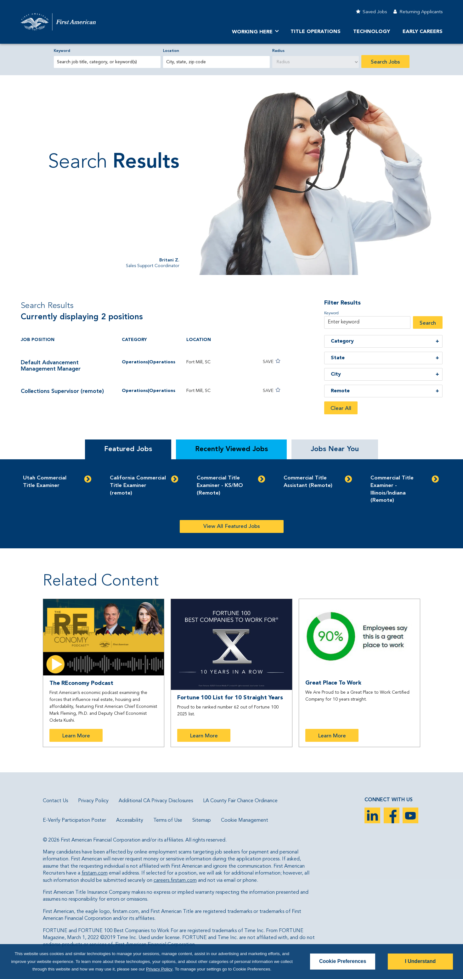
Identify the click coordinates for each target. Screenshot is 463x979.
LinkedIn (372, 815)
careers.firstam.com (175, 880)
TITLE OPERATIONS (316, 31)
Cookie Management (244, 820)
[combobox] (216, 62)
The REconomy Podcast (81, 683)
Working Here (252, 32)
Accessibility (129, 820)
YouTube (410, 815)
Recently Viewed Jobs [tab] (231, 449)
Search (428, 323)
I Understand (420, 961)
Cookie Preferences (342, 961)
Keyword (62, 51)
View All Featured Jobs (231, 526)
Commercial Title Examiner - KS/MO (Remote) (220, 485)
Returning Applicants (421, 12)
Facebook (391, 815)
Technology (371, 31)
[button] (266, 361)
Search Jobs (385, 62)
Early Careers (423, 31)
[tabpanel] (231, 503)
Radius (278, 51)
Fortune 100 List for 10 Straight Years (230, 698)
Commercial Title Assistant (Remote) (308, 481)
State (338, 358)
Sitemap (201, 820)
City (336, 374)
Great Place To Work (333, 683)
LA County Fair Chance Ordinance (240, 800)
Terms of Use (167, 820)
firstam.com (95, 873)
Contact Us (55, 800)
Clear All (340, 408)
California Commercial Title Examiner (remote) (138, 485)
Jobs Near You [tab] (335, 449)
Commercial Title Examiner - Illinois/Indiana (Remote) (392, 489)
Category (342, 341)
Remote (340, 391)
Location (171, 51)
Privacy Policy (93, 800)
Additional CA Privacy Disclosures (156, 800)
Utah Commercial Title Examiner (44, 481)
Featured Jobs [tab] (128, 449)
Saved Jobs (375, 12)
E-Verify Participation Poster (74, 820)
